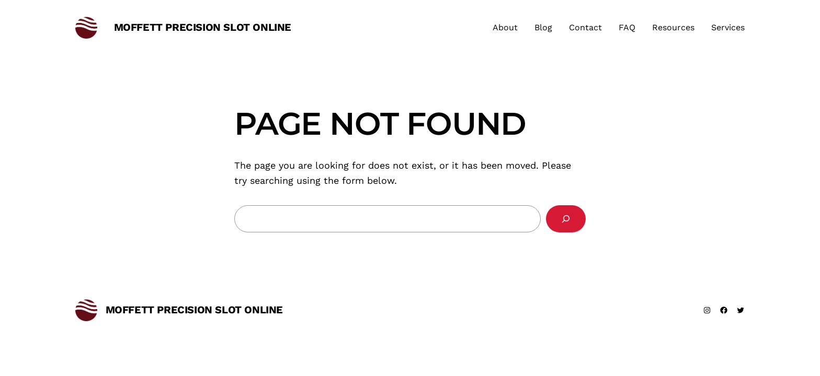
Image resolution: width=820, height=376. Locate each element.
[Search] (566, 218)
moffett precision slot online (202, 27)
